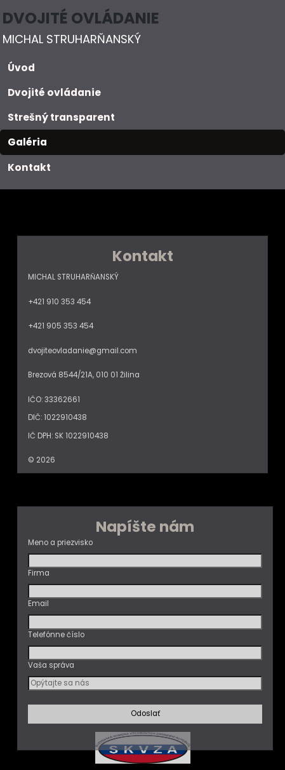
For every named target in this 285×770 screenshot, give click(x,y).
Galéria (27, 142)
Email (38, 603)
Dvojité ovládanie (54, 92)
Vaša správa (51, 665)
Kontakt (29, 167)
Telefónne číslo (56, 635)
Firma (39, 573)
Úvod (21, 67)
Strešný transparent (61, 117)
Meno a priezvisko (60, 542)
